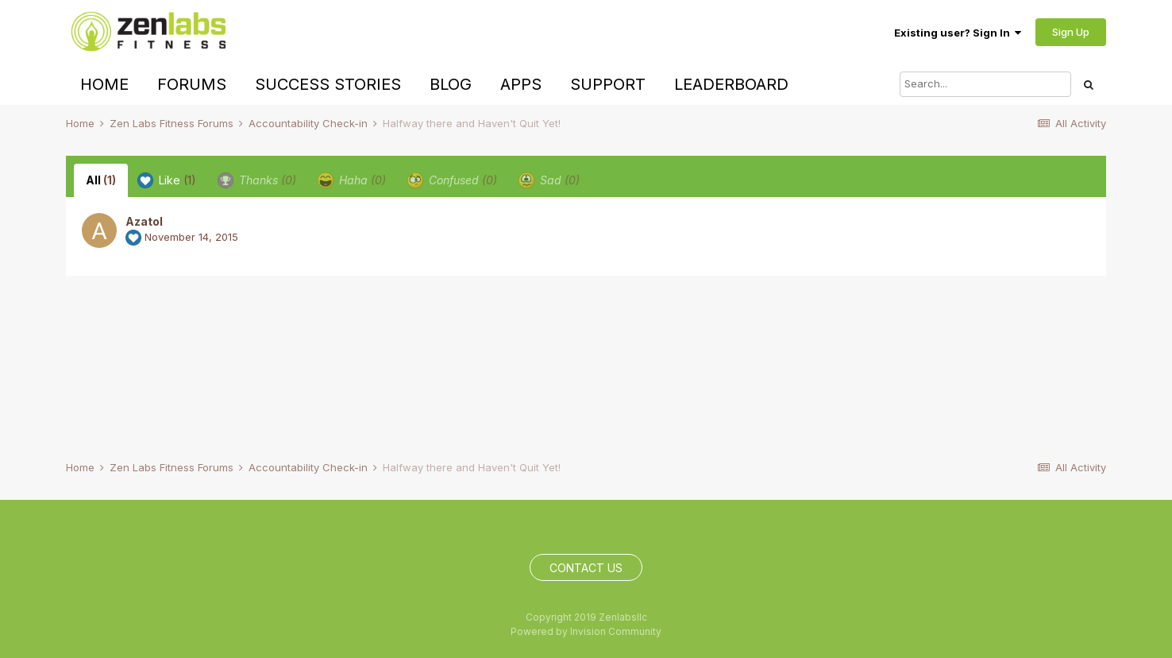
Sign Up (1070, 31)
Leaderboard (731, 84)
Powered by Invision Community (586, 631)
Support (608, 84)
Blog (451, 84)
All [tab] (101, 180)
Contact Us (586, 568)
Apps (521, 84)
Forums (191, 84)
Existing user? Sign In (957, 32)
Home (104, 84)
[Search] (985, 84)
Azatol (144, 221)
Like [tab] (166, 180)
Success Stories (328, 84)
